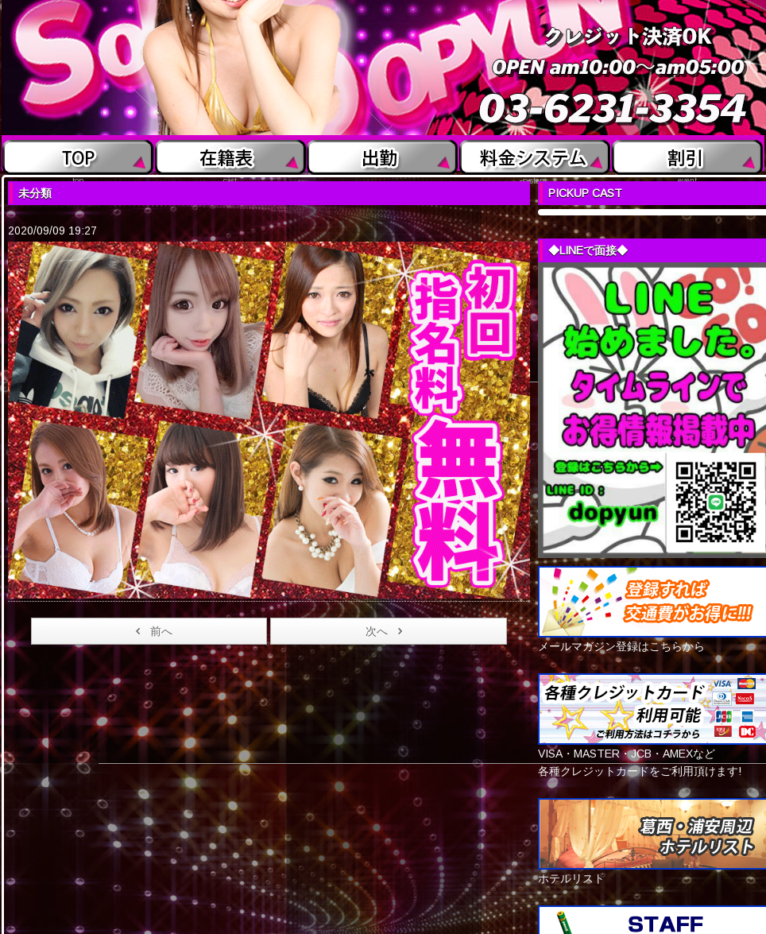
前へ (151, 631)
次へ (387, 631)
